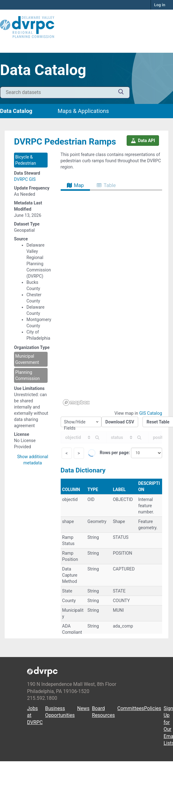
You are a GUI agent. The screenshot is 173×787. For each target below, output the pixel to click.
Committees (130, 708)
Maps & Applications (83, 111)
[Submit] (121, 92)
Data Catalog (16, 111)
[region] (111, 299)
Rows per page (114, 452)
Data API (143, 140)
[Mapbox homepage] (76, 402)
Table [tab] (106, 185)
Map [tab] (75, 185)
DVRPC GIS (25, 179)
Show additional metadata (32, 459)
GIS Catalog (150, 413)
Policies (152, 708)
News (83, 708)
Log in (159, 4)
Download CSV (119, 421)
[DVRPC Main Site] (86, 27)
